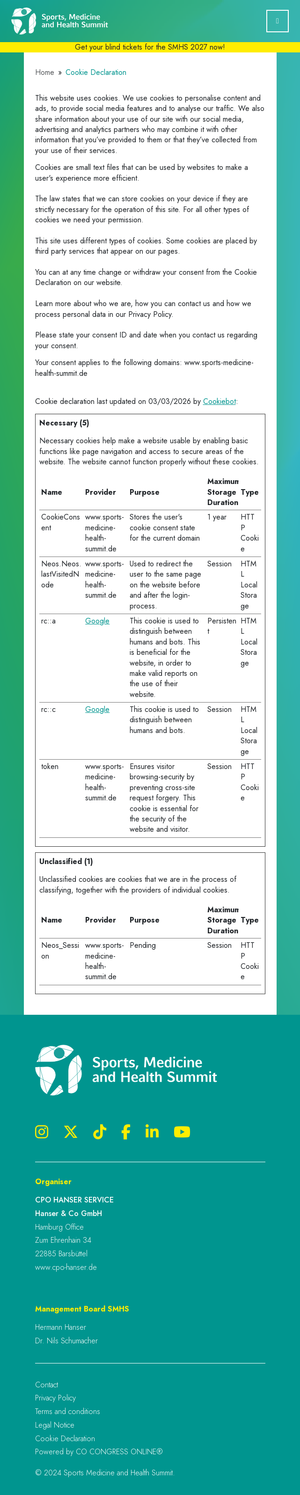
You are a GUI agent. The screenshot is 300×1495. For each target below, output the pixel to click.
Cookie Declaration (65, 1438)
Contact (46, 1384)
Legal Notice (54, 1425)
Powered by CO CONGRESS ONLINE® (99, 1451)
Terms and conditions (67, 1411)
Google (97, 621)
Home (44, 72)
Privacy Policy (55, 1397)
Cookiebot (219, 401)
